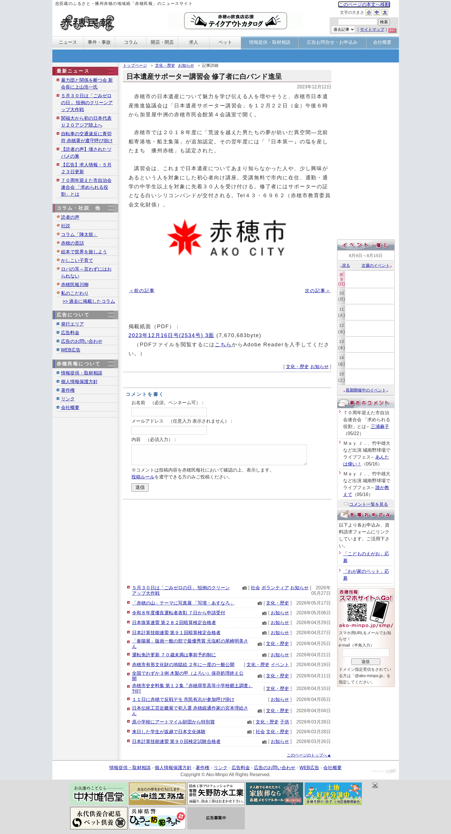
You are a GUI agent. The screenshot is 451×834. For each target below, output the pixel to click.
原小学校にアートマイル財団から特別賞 (173, 721)
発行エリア (72, 324)
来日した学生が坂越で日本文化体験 (169, 731)
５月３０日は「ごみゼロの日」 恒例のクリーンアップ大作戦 (87, 102)
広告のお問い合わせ (81, 341)
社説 (65, 225)
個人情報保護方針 (79, 381)
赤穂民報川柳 (75, 284)
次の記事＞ (317, 290)
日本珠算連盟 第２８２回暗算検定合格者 (174, 622)
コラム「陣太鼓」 (79, 234)
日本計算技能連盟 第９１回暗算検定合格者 (176, 632)
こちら (223, 344)
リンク (68, 398)
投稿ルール (142, 476)
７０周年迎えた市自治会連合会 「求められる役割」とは (86, 187)
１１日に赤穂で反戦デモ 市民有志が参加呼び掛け (183, 699)
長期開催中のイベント (366, 390)
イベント (280, 664)
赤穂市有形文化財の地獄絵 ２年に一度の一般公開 (183, 664)
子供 (284, 721)
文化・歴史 (165, 65)
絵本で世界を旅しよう (84, 251)
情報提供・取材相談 (81, 373)
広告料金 (70, 332)
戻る (344, 265)
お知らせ (186, 65)
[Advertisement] (227, 541)
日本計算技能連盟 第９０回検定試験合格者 (176, 741)
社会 (255, 587)
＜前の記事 (142, 290)
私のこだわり (75, 293)
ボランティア (275, 587)
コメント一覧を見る (365, 504)
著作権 (68, 390)
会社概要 (70, 407)
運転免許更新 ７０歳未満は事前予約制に (174, 654)
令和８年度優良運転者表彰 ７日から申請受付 (178, 612)
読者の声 (70, 217)
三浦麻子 (380, 426)
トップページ (135, 65)
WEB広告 (71, 349)
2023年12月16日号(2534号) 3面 (172, 335)
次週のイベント (377, 265)
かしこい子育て (77, 260)
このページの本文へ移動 (364, 4)
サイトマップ (372, 29)
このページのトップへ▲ (309, 755)
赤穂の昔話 (72, 243)
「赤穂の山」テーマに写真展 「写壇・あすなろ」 (183, 603)
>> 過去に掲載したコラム (88, 301)
